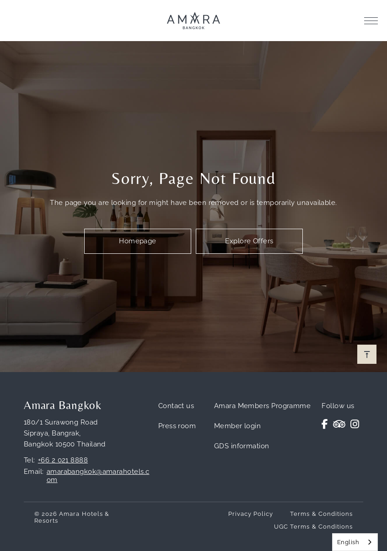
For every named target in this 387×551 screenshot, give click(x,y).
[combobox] (355, 542)
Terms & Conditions (321, 513)
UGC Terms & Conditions (313, 526)
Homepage (137, 241)
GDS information (241, 446)
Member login (237, 426)
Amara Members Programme (262, 406)
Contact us (176, 406)
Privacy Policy (251, 513)
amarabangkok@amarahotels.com (98, 475)
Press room (177, 426)
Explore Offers (249, 241)
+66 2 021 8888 (63, 460)
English (348, 542)
